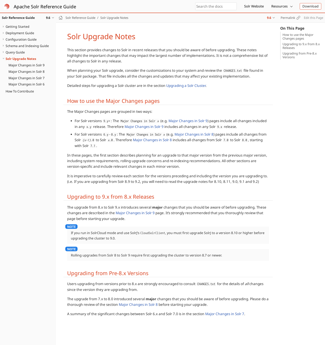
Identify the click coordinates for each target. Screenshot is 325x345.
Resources (279, 6)
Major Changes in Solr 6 (26, 84)
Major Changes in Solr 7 (26, 78)
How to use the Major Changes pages (298, 36)
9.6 (269, 18)
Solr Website (254, 6)
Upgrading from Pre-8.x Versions (300, 55)
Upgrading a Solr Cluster (186, 85)
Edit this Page (313, 18)
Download (310, 6)
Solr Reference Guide (80, 18)
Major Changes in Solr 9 (26, 65)
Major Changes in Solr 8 (26, 71)
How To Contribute (20, 91)
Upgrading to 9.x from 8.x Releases (301, 46)
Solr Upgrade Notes (21, 58)
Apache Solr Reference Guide (45, 6)
